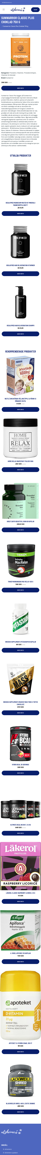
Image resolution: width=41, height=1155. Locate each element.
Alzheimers (8, 1149)
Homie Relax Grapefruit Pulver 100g (20, 461)
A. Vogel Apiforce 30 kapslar (20, 953)
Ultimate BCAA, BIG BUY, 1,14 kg (20, 825)
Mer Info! (20, 88)
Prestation (13, 73)
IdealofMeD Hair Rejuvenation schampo (20, 325)
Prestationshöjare (30, 73)
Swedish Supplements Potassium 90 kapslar (20, 642)
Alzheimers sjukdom (11, 1153)
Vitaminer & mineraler (8, 75)
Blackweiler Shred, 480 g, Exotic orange (20, 1103)
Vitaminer (20, 73)
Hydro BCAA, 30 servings (20, 764)
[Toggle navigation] (3, 9)
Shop (35, 10)
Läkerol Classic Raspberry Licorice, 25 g (20, 893)
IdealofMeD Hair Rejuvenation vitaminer (20, 265)
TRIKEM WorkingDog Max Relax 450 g (20, 582)
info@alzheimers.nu (7, 2)
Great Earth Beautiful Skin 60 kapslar (20, 521)
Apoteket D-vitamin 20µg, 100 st (20, 1043)
